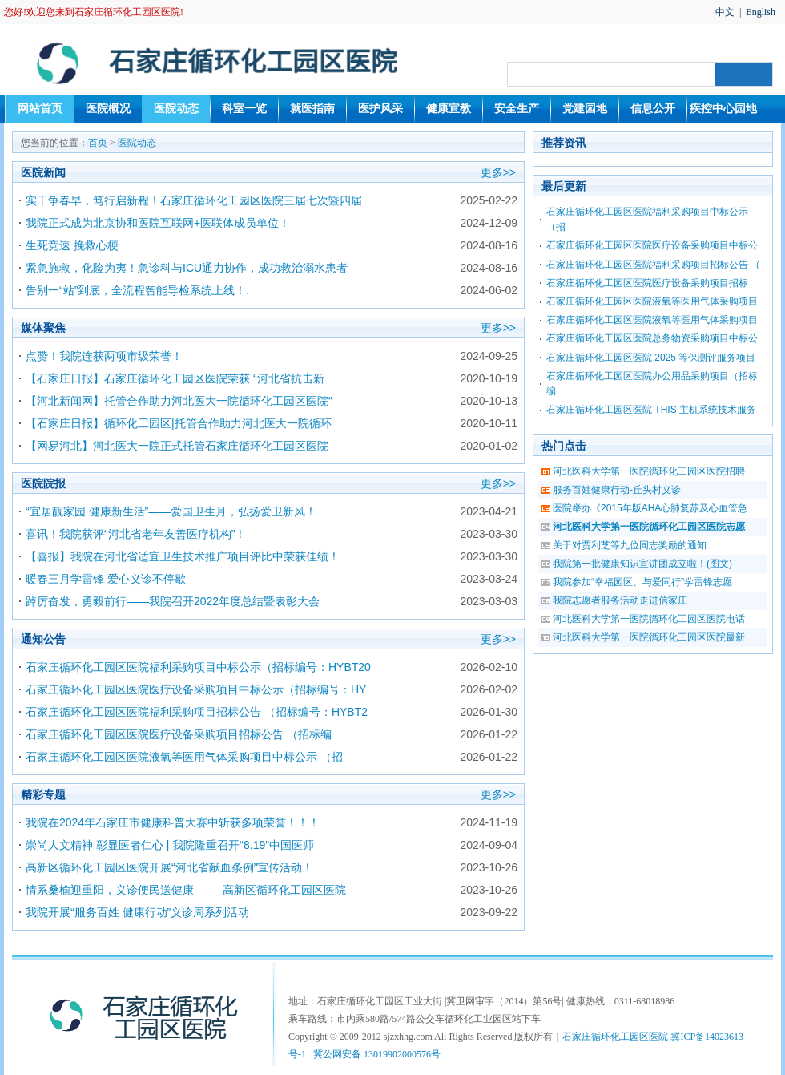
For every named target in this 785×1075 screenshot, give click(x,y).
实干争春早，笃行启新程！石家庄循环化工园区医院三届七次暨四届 (194, 200)
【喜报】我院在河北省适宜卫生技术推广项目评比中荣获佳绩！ (183, 556)
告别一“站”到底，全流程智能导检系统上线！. (137, 290)
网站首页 (40, 109)
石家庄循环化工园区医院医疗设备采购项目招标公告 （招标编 (179, 734)
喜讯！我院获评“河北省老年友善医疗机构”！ (136, 533)
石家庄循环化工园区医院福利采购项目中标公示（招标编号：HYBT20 (198, 667)
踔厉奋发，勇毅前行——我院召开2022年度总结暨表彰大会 (173, 601)
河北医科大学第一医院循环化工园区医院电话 (649, 618)
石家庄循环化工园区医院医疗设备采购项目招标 (647, 283)
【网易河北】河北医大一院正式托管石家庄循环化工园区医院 (177, 445)
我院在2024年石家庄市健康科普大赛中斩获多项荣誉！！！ (173, 822)
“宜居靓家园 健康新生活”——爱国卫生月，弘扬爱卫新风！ (171, 511)
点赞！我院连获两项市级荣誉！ (104, 356)
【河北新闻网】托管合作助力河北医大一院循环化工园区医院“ (179, 400)
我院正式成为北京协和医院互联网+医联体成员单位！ (158, 222)
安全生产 (516, 109)
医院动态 (176, 109)
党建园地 (584, 109)
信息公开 (652, 109)
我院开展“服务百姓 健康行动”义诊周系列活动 (137, 912)
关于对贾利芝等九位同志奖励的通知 (629, 545)
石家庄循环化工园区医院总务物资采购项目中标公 (652, 338)
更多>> (498, 172)
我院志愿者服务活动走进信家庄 (620, 600)
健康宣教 (448, 109)
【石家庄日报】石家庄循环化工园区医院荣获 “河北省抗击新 (175, 378)
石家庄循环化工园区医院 (615, 1036)
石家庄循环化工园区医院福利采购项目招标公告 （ (653, 264)
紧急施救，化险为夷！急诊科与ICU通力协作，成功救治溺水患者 (187, 267)
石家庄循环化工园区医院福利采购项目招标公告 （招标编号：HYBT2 (197, 711)
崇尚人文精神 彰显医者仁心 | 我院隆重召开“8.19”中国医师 (170, 845)
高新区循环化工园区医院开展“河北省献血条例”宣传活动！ (169, 867)
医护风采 (380, 109)
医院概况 (108, 109)
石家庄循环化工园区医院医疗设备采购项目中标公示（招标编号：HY (196, 689)
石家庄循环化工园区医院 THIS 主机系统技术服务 (651, 409)
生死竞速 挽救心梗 (72, 245)
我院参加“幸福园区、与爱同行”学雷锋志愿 (642, 582)
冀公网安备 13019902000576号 (377, 1054)
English (760, 12)
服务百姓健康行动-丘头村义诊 (617, 489)
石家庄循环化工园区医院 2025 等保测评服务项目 (650, 357)
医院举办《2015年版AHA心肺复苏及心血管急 (650, 508)
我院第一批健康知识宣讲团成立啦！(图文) (642, 563)
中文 (725, 12)
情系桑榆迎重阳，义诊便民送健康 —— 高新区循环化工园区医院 (186, 889)
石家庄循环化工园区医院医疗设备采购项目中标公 (652, 245)
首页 (97, 142)
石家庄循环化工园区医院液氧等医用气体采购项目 (652, 301)
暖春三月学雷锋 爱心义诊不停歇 (106, 578)
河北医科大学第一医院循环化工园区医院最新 (649, 637)
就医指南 (312, 109)
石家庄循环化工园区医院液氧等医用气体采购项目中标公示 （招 (184, 756)
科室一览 (244, 109)
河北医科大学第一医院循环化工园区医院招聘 (649, 471)
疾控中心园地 (723, 109)
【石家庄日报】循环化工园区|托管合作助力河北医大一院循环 (179, 423)
